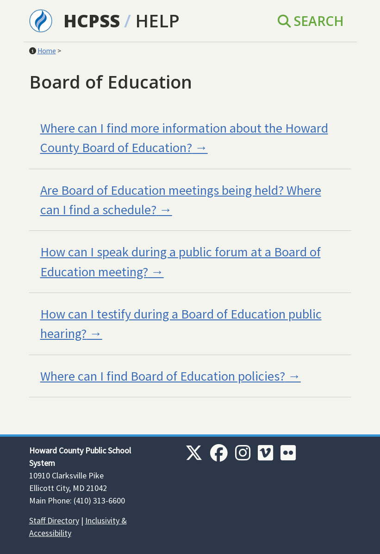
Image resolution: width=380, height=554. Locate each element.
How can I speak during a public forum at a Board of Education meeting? (180, 261)
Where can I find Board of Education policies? (162, 376)
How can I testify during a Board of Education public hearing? (181, 324)
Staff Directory (54, 520)
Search (311, 21)
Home (46, 50)
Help (157, 20)
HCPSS (91, 20)
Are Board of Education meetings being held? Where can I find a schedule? (180, 200)
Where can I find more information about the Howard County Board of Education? (184, 138)
